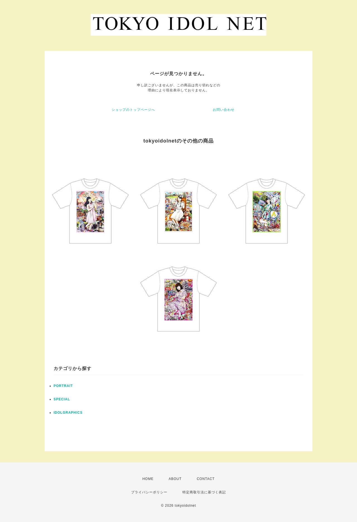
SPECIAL (62, 399)
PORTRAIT (63, 386)
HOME (147, 479)
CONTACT (205, 479)
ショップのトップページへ (133, 110)
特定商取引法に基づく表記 (204, 492)
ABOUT (175, 479)
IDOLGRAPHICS (68, 413)
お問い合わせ (224, 110)
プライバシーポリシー (149, 492)
